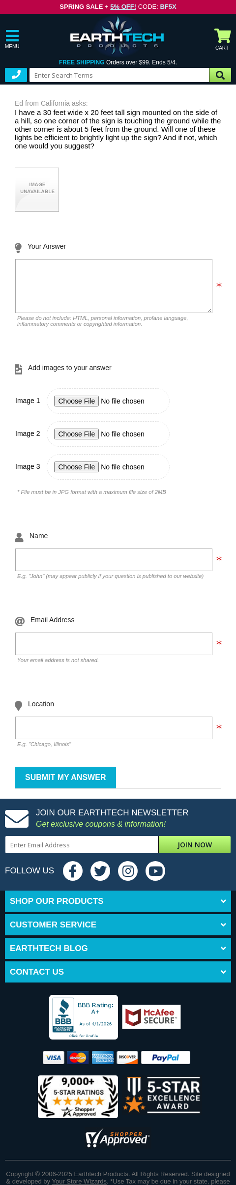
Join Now (194, 852)
